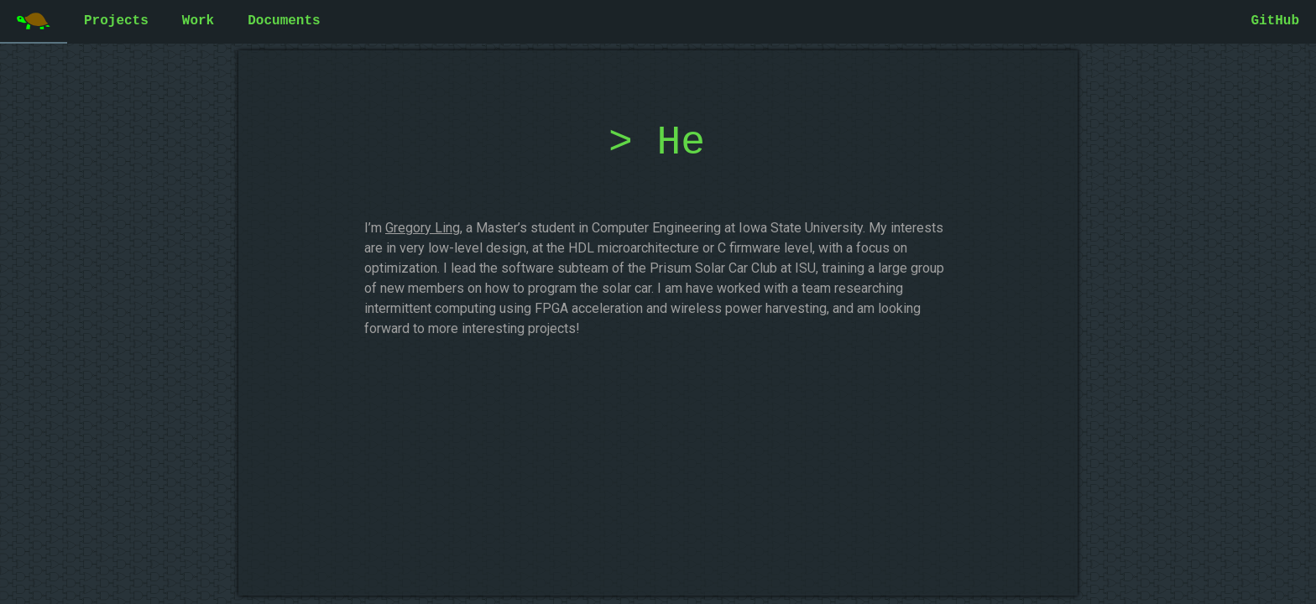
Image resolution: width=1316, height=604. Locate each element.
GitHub (1275, 21)
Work (198, 21)
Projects (116, 21)
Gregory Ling (422, 228)
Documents (284, 21)
